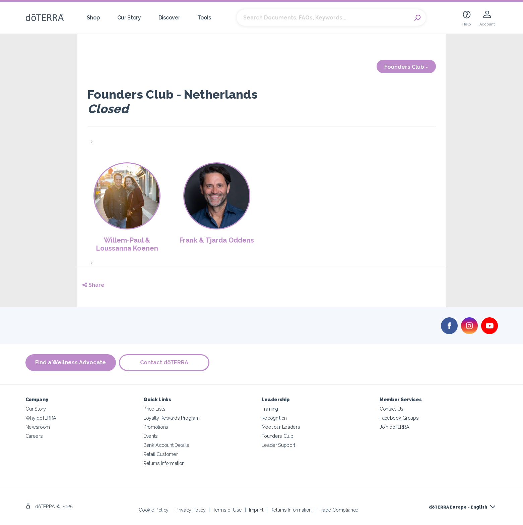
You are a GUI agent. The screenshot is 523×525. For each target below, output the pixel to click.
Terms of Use (227, 510)
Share (93, 285)
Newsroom (37, 427)
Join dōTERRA (394, 427)
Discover (169, 17)
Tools (204, 17)
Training (270, 409)
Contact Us (391, 409)
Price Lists (154, 409)
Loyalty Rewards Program (171, 418)
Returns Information (164, 463)
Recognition (274, 418)
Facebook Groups (399, 418)
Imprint (256, 510)
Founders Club (406, 67)
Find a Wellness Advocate (70, 362)
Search (417, 17)
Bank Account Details (166, 445)
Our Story (129, 17)
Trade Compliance (338, 510)
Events (150, 436)
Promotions (155, 427)
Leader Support (279, 445)
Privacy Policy (191, 510)
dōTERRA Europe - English (458, 507)
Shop (93, 17)
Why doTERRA (41, 418)
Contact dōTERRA (164, 362)
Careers (34, 436)
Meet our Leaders (281, 427)
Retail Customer (160, 454)
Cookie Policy (154, 510)
